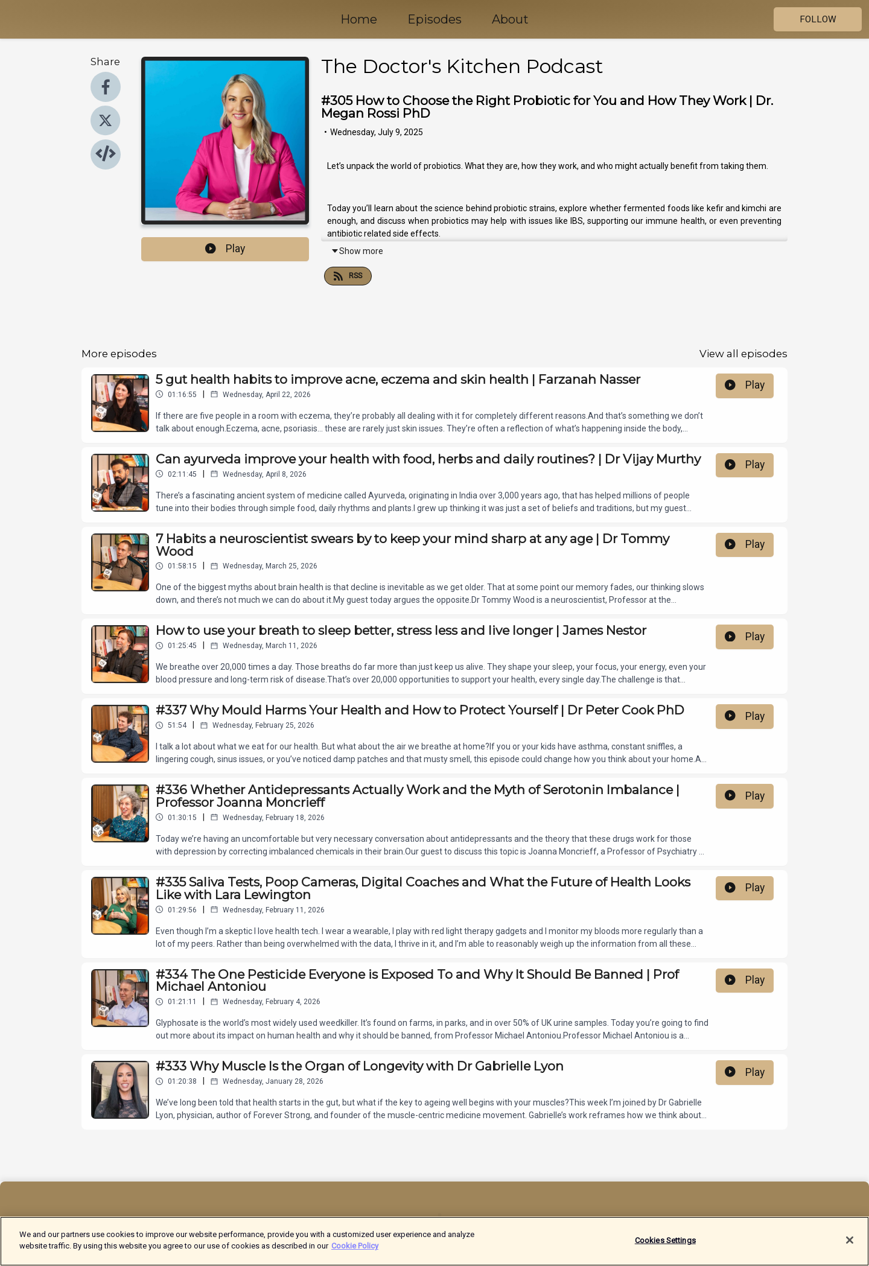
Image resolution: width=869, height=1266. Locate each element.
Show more (357, 251)
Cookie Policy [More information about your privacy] (354, 1251)
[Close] (849, 1245)
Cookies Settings (665, 1245)
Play (225, 249)
